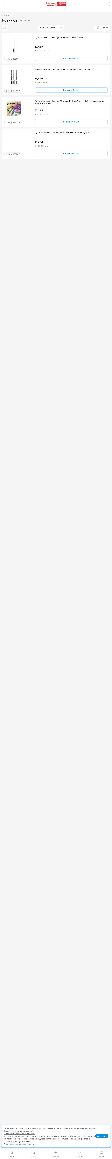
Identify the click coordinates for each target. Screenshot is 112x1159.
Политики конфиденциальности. (19, 1144)
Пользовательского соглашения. (19, 1133)
